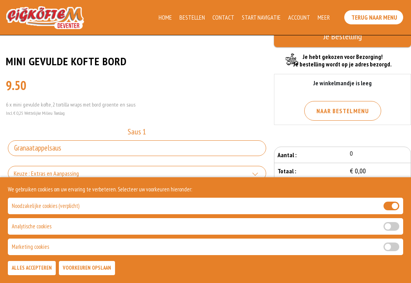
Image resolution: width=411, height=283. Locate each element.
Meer (324, 17)
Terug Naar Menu (375, 16)
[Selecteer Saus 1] (137, 148)
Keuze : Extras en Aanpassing (46, 173)
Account (300, 17)
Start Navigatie (262, 17)
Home (166, 17)
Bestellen (193, 17)
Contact (224, 17)
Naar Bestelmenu (342, 111)
